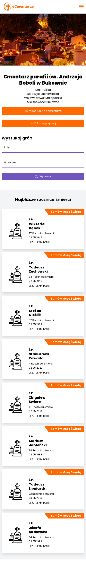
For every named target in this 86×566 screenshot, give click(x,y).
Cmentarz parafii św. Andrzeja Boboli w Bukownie (43, 79)
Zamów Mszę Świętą (66, 212)
